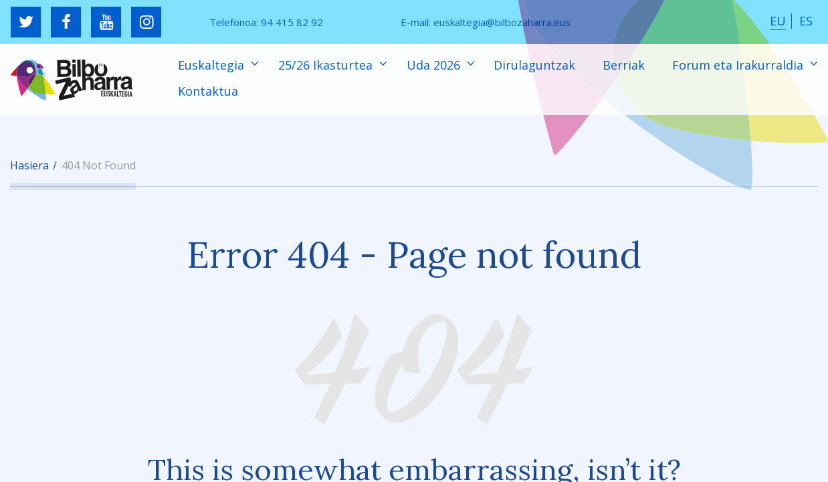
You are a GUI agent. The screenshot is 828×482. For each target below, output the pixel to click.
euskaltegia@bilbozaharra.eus (502, 22)
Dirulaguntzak (534, 65)
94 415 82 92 (292, 22)
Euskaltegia (212, 65)
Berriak (624, 65)
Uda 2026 (435, 65)
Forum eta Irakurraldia (739, 65)
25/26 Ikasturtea (327, 65)
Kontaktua (208, 91)
